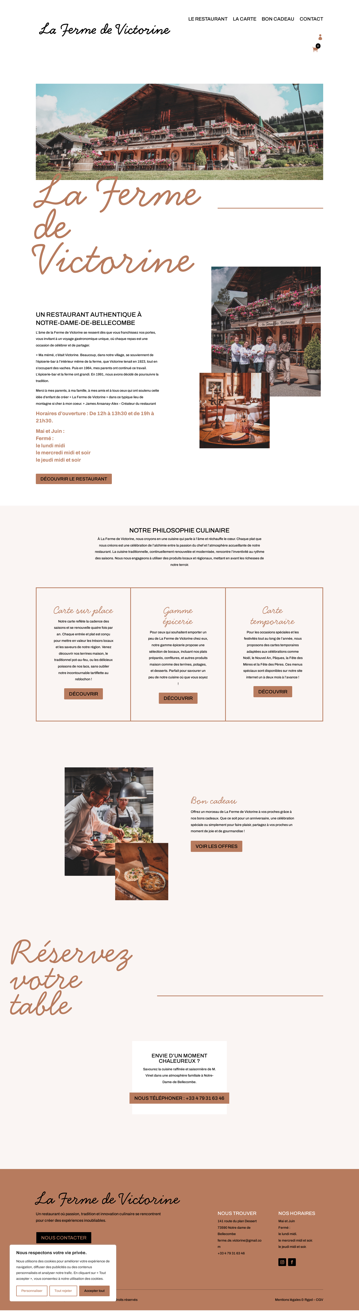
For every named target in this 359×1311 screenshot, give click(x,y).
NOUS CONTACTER (63, 1238)
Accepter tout (94, 1291)
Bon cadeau (278, 19)
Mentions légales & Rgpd (294, 1300)
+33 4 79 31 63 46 (231, 1254)
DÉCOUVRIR (83, 694)
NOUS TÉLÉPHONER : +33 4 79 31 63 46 (179, 1098)
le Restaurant (208, 19)
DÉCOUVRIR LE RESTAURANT (75, 479)
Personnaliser (31, 1291)
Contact (311, 19)
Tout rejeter (63, 1291)
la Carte (244, 19)
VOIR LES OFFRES (216, 846)
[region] (63, 1273)
